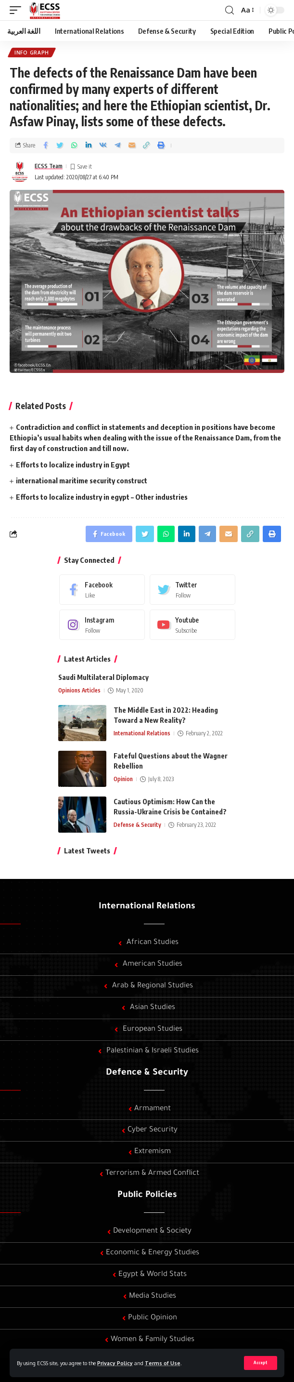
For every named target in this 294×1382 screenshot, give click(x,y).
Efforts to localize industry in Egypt (73, 464)
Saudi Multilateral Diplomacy (103, 677)
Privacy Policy (115, 1363)
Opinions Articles (79, 690)
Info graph (31, 52)
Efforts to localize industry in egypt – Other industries (102, 496)
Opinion (123, 779)
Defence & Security (147, 1073)
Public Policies (147, 1195)
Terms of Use (162, 1363)
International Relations (142, 733)
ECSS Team (49, 166)
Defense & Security (137, 824)
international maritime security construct (81, 480)
